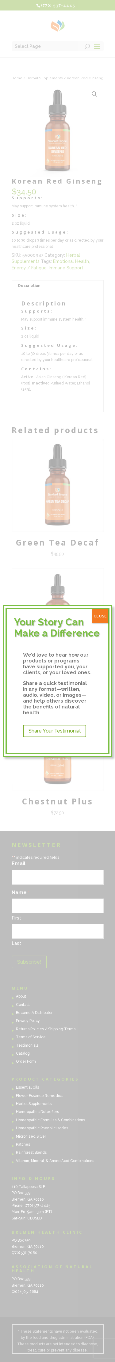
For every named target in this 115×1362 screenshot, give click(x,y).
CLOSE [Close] (100, 616)
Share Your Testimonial (55, 731)
